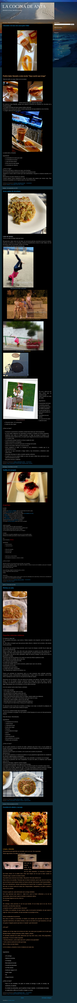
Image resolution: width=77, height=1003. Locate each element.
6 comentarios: (28, 579)
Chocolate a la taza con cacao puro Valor (16, 25)
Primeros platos (19, 463)
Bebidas (8, 184)
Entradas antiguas (46, 997)
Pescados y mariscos (20, 800)
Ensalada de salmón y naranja (12, 807)
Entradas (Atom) (11, 1000)
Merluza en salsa (8, 588)
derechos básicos (11, 521)
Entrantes (56, 40)
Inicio (22, 997)
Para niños (18, 184)
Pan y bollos (56, 45)
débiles (5, 514)
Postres (22, 184)
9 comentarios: (29, 461)
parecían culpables (12, 510)
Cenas (8, 463)
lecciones (16, 519)
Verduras (30, 463)
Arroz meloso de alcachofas (12, 191)
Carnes (55, 36)
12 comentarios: (29, 992)
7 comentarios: (26, 799)
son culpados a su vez (28, 513)
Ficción (55, 42)
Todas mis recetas (57, 29)
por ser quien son (9, 512)
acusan (7, 517)
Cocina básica (13, 184)
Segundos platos (25, 463)
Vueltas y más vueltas (58, 55)
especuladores (7, 518)
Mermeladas (56, 43)
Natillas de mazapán (9, 470)
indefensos (6, 516)
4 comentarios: (29, 183)
